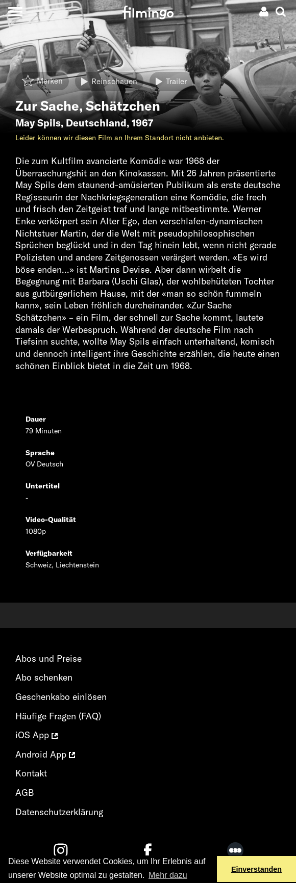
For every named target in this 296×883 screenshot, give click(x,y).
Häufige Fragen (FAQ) (58, 716)
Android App (45, 754)
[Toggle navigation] (15, 11)
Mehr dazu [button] (168, 875)
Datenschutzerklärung (59, 812)
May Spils (38, 123)
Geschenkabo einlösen (61, 697)
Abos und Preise (48, 658)
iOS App (36, 735)
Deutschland (96, 123)
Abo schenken (43, 677)
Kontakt (31, 773)
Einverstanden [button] (256, 869)
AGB (24, 792)
